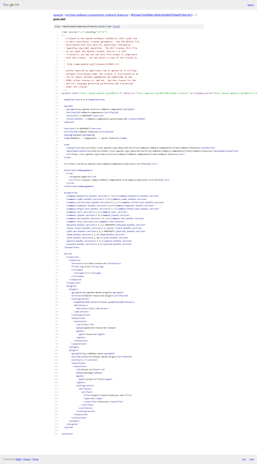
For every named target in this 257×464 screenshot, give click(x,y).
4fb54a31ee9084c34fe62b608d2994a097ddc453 (161, 15)
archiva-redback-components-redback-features (97, 15)
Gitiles (18, 459)
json (251, 459)
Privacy (26, 459)
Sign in (251, 4)
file (116, 26)
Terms (35, 459)
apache (58, 15)
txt (244, 459)
